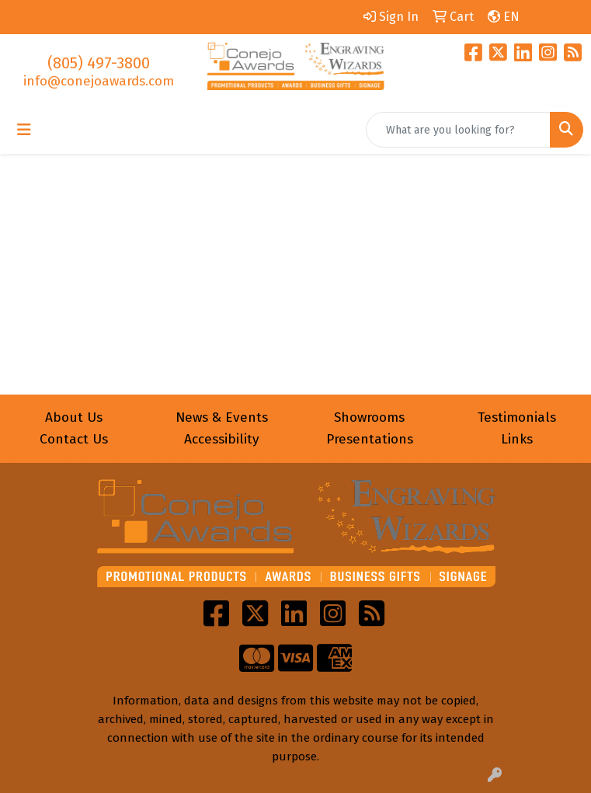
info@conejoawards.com (98, 81)
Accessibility (221, 439)
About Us (74, 417)
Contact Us (74, 439)
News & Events (222, 417)
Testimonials (517, 417)
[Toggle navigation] (24, 130)
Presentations (369, 439)
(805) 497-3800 (98, 63)
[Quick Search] (458, 130)
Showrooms (369, 417)
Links (517, 439)
